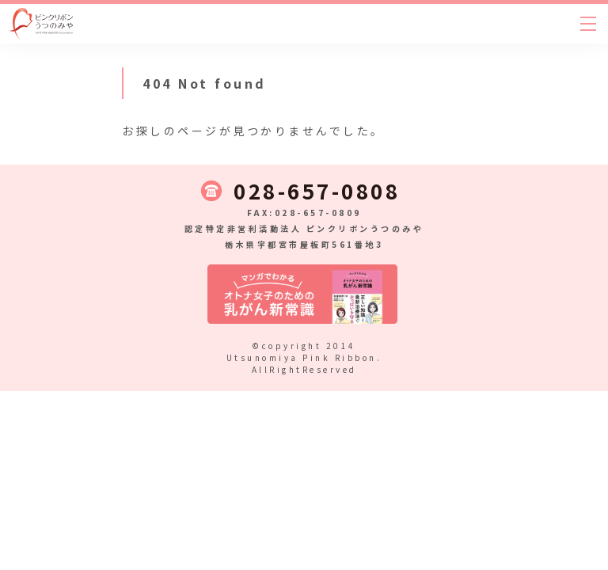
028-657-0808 (317, 190)
